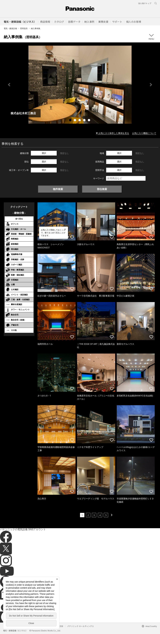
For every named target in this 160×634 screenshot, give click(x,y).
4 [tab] (84, 120)
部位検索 (102, 189)
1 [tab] (70, 120)
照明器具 (24, 28)
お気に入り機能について (144, 133)
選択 (44, 153)
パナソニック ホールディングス (80, 626)
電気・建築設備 (10, 28)
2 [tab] (75, 120)
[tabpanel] (80, 85)
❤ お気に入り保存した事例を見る (112, 133)
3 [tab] (80, 120)
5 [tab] (89, 120)
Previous (9, 85)
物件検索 (58, 189)
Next (151, 85)
